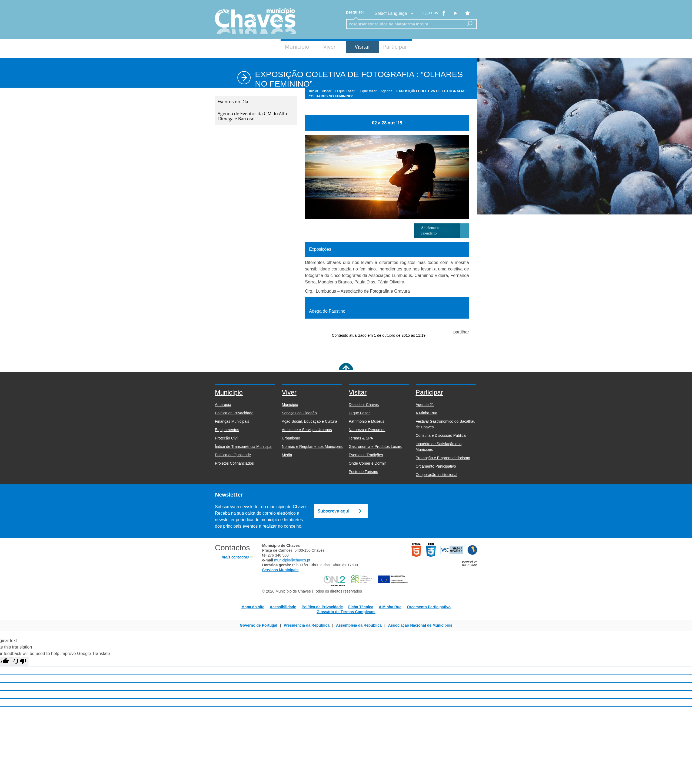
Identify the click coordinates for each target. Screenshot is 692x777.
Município (297, 46)
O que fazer (369, 91)
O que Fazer (346, 91)
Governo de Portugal (258, 625)
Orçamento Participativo (429, 607)
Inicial (315, 91)
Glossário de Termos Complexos (346, 612)
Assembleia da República (359, 625)
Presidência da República (307, 625)
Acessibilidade (283, 607)
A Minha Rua (390, 607)
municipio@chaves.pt (292, 560)
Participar (395, 46)
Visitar (362, 46)
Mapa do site (252, 607)
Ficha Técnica (360, 607)
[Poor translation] (19, 661)
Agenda (388, 91)
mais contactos (235, 557)
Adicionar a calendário (430, 230)
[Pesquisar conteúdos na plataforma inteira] (470, 23)
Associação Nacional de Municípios (420, 625)
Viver (329, 46)
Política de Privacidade (322, 607)
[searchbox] (403, 24)
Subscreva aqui (333, 511)
